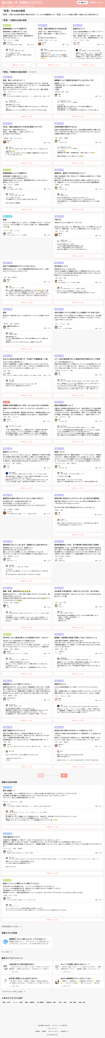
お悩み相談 (10, 6)
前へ (41, 775)
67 (58, 775)
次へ (64, 775)
